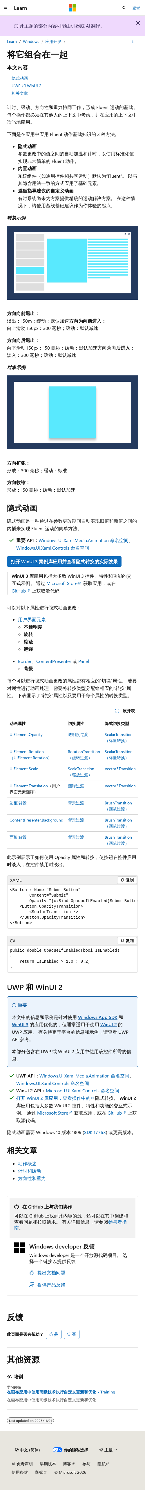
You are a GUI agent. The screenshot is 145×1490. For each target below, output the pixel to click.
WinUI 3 (20, 1024)
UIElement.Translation (29, 785)
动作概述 (27, 1163)
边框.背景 (18, 803)
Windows (31, 41)
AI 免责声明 (22, 1464)
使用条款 (20, 1472)
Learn (12, 41)
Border (25, 661)
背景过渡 (76, 803)
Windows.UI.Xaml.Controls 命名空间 (52, 548)
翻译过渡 (76, 785)
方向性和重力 (32, 1178)
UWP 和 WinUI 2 (26, 85)
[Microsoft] (72, 8)
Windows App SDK (97, 1017)
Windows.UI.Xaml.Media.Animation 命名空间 (83, 540)
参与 (86, 1464)
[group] (72, 783)
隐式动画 (20, 78)
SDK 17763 (95, 1132)
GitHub (19, 591)
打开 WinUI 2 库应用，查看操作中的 (53, 1098)
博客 (67, 1464)
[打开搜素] (124, 8)
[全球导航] (6, 8)
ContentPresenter (53, 661)
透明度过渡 (78, 734)
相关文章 (20, 93)
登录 (136, 7)
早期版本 (48, 1464)
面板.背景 (18, 837)
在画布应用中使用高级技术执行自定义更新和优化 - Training (61, 1392)
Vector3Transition (120, 768)
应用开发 (53, 41)
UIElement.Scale (24, 768)
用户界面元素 (32, 619)
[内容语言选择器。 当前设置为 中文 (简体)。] (28, 1449)
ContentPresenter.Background (36, 820)
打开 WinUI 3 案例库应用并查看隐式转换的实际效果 (64, 561)
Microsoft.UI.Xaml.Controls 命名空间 (82, 1090)
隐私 (101, 1464)
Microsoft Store (61, 583)
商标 (39, 1472)
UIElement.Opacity (26, 734)
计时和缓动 (29, 1171)
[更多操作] (133, 41)
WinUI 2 (108, 1024)
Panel (83, 661)
